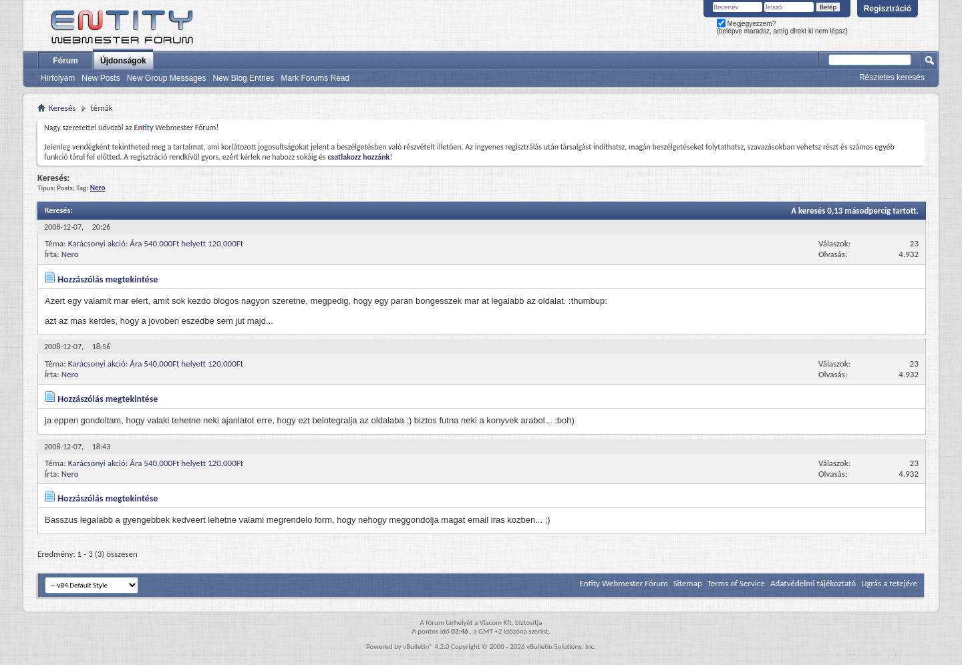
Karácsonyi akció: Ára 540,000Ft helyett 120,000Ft (155, 243)
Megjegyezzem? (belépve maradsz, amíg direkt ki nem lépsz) (782, 27)
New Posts (101, 78)
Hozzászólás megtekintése (107, 279)
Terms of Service (736, 583)
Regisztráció (887, 8)
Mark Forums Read (315, 78)
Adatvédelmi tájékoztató (813, 583)
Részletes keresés (892, 77)
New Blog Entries (243, 78)
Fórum (65, 60)
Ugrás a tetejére (889, 583)
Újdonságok (123, 60)
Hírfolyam (58, 78)
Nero (70, 254)
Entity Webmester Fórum (623, 583)
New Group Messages (166, 78)
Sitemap (687, 583)
